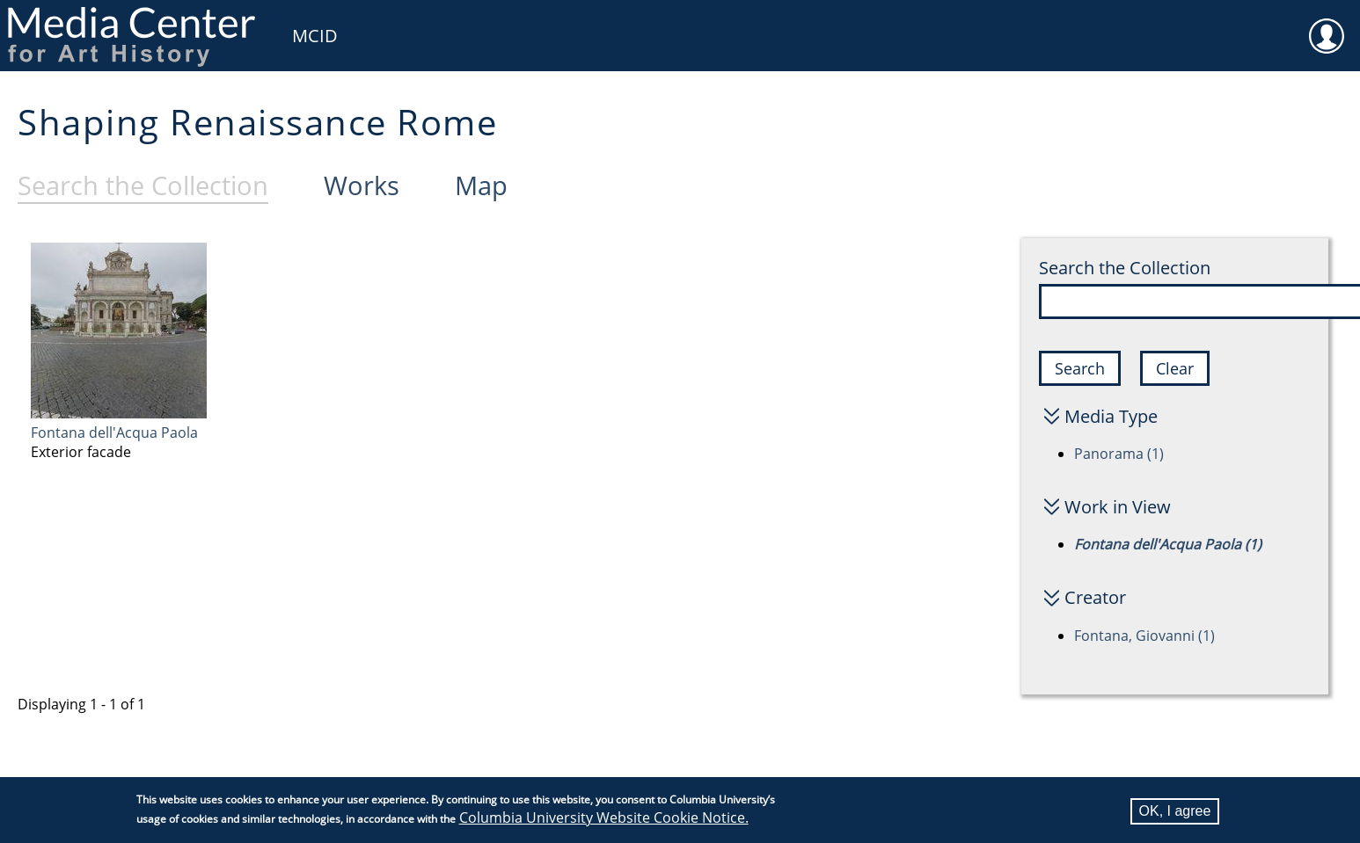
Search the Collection (1124, 268)
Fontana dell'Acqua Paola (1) (1167, 544)
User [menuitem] (1326, 24)
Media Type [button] (1111, 416)
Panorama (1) (1119, 453)
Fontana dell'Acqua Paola (114, 432)
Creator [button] (1095, 597)
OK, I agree (1175, 812)
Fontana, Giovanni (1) (1144, 635)
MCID (315, 35)
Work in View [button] (1117, 507)
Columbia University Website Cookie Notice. (604, 819)
